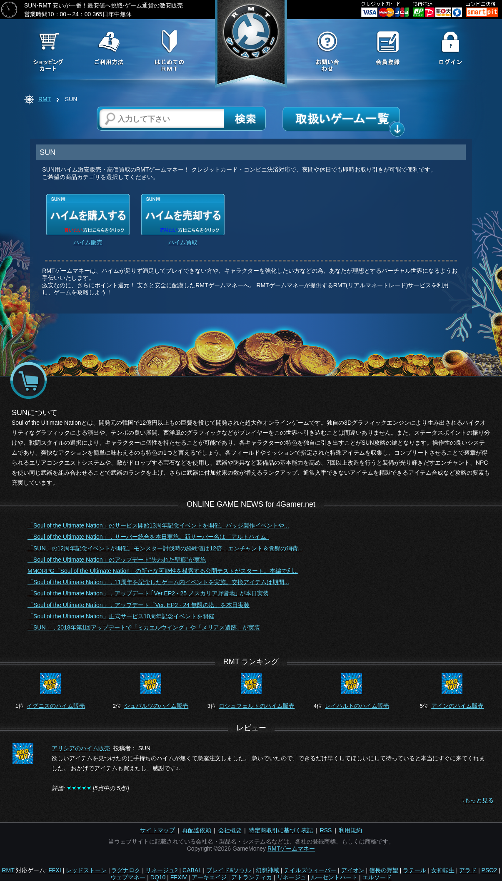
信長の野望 (383, 870)
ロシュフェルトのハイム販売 (257, 705)
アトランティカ (251, 877)
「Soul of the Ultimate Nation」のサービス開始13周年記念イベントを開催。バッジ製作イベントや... (158, 525)
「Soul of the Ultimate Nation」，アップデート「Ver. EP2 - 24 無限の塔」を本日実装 (138, 605)
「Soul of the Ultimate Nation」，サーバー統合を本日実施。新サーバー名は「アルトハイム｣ (148, 536)
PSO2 (489, 870)
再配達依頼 (196, 830)
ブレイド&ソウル (228, 870)
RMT (44, 99)
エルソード (377, 877)
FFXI (54, 870)
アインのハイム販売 (457, 705)
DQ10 (158, 877)
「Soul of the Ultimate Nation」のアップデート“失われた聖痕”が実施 (116, 559)
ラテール (414, 870)
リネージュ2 (161, 870)
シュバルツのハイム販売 (156, 705)
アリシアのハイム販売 (81, 748)
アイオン (353, 870)
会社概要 (230, 830)
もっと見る (479, 800)
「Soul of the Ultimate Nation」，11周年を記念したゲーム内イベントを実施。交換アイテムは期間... (158, 582)
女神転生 (443, 870)
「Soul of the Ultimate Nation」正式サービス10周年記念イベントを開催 (120, 616)
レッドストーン (86, 870)
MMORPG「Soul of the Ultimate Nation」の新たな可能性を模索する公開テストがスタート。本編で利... (162, 570)
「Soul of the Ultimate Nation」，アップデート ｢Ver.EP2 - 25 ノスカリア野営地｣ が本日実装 (148, 593)
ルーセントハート (334, 877)
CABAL (191, 870)
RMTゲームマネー (291, 848)
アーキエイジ (209, 877)
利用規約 (350, 830)
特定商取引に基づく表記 (281, 830)
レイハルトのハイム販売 (357, 705)
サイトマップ (157, 830)
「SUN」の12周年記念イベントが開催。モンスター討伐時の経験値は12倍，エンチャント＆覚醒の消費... (164, 548)
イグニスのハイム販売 (56, 705)
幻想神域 (267, 870)
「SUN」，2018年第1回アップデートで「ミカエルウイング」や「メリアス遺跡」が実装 (143, 627)
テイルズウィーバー (310, 870)
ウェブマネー (127, 877)
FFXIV (178, 877)
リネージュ (291, 877)
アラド (468, 870)
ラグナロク (125, 870)
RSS (326, 830)
